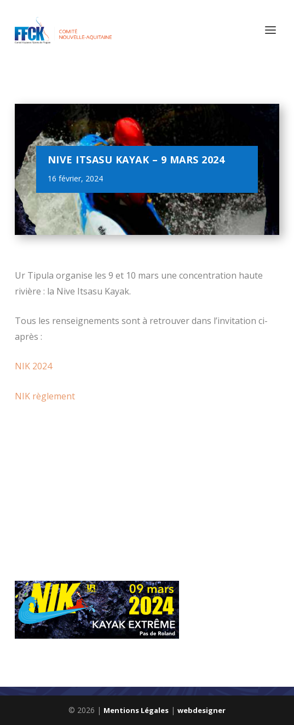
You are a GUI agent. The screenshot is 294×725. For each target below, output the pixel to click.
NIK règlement (45, 396)
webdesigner (201, 710)
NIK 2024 (33, 366)
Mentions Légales (136, 710)
